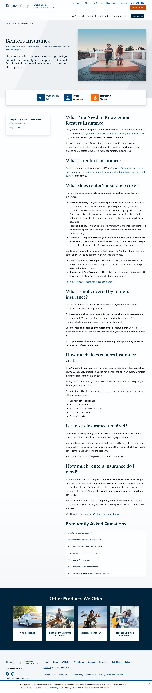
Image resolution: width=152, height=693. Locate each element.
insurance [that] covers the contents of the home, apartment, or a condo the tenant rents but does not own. (105, 172)
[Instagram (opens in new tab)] (13, 674)
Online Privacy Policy (28, 687)
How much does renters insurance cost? (84, 540)
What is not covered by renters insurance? (85, 546)
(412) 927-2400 (62, 668)
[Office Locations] (76, 97)
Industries (129, 662)
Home (8, 23)
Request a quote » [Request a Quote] (17, 127)
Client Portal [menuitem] (111, 3)
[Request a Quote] (103, 97)
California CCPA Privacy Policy (70, 674)
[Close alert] (149, 683)
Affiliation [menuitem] (98, 3)
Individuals (116, 662)
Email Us (47, 668)
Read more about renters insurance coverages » (90, 281)
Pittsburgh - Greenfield (53, 46)
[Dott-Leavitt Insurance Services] (30, 6)
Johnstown (29, 46)
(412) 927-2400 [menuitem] (137, 3)
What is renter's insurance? (79, 560)
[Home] (22, 662)
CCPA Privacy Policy (49, 687)
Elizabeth (13, 46)
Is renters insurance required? (80, 533)
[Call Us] (48, 97)
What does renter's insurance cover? (83, 567)
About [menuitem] (87, 3)
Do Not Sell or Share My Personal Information (104, 674)
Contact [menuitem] (123, 3)
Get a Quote (138, 8)
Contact (91, 662)
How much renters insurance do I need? (84, 553)
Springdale (17, 50)
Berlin (8, 46)
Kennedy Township (39, 46)
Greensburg (21, 46)
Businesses (103, 662)
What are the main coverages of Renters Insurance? (89, 573)
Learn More (138, 16)
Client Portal (79, 662)
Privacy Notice (50, 674)
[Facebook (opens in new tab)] (8, 674)
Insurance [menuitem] (77, 3)
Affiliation (66, 662)
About (55, 662)
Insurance (15, 23)
